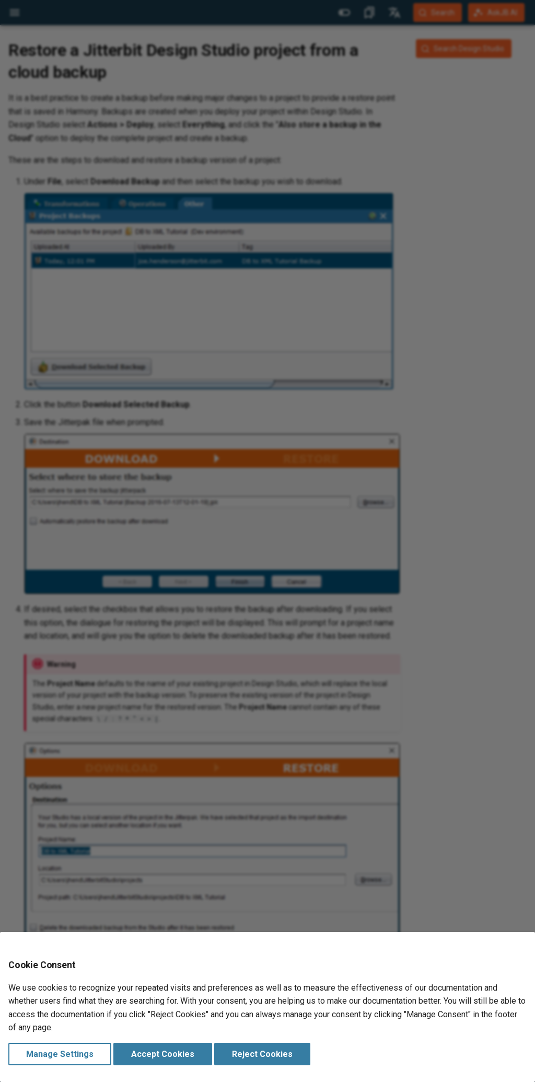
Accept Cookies (162, 1054)
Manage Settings (60, 1054)
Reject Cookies (262, 1054)
